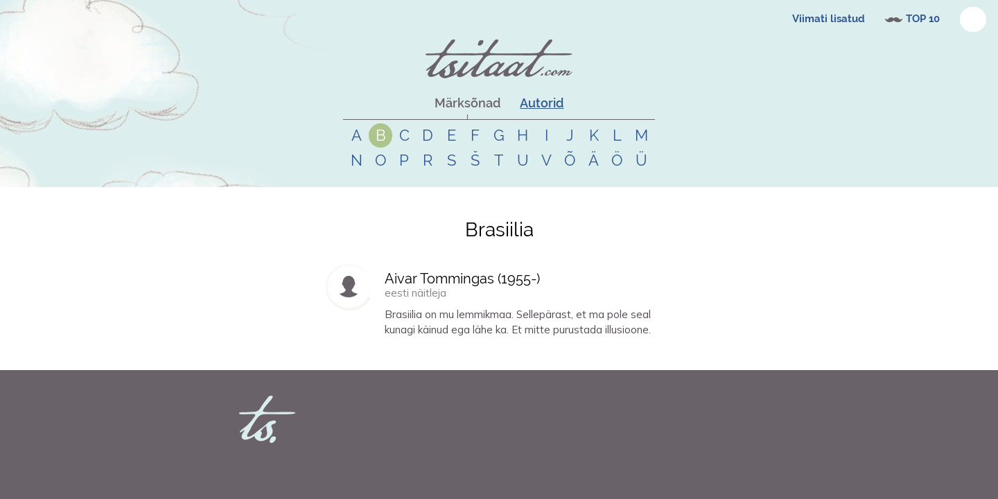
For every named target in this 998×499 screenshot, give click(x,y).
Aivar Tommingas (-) (462, 278)
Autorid (541, 103)
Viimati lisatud (828, 18)
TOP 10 (923, 18)
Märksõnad (467, 103)
